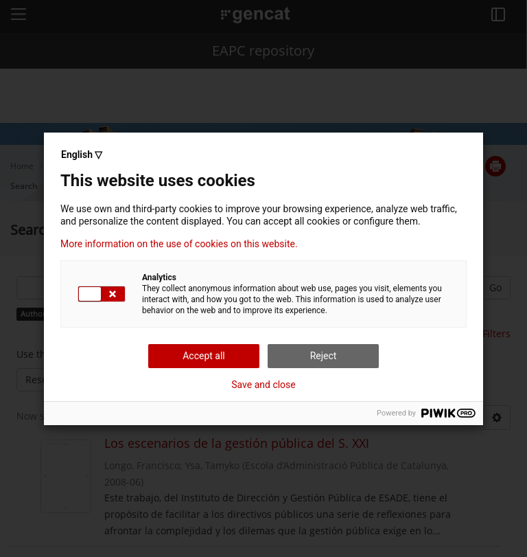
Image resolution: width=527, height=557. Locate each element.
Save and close (263, 384)
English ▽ (81, 154)
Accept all (204, 355)
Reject (323, 355)
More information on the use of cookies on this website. (179, 243)
